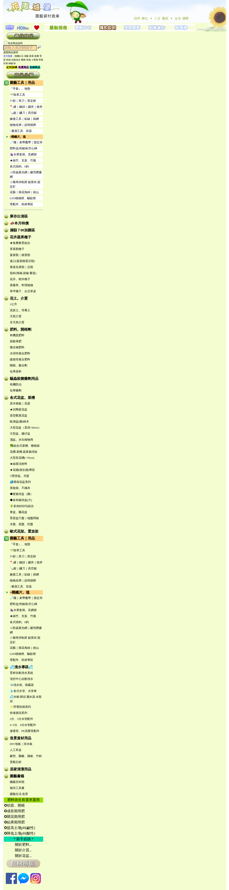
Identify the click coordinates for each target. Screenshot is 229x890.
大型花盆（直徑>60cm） (25, 427)
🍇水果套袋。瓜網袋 (23, 154)
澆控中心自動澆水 (21, 679)
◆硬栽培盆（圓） (21, 494)
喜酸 (26, 56)
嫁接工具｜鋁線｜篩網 (24, 118)
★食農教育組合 (20, 243)
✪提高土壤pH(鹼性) (19, 828)
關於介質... (23, 850)
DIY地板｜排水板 (21, 744)
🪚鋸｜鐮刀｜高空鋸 (23, 112)
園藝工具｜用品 (22, 83)
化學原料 (15, 371)
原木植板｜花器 (20, 403)
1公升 (13, 304)
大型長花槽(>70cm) (22, 457)
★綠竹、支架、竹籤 (23, 160)
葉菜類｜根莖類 (20, 255)
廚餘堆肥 (15, 341)
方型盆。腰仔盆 (20, 433)
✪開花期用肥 (14, 816)
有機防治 (15, 384)
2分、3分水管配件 (21, 719)
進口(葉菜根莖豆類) (22, 261)
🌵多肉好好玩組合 (22, 506)
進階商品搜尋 (12, 52)
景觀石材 (15, 762)
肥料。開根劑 (20, 329)
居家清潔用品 (20, 769)
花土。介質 (19, 298)
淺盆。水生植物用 (21, 439)
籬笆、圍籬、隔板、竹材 (26, 756)
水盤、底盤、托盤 (21, 524)
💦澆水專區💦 (21, 667)
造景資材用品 (20, 738)
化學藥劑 (15, 390)
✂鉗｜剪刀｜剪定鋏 (23, 100)
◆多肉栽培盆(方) (21, 500)
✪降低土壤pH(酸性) (19, 833)
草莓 (41, 60)
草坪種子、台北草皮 (23, 291)
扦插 (5, 63)
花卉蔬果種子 (20, 237)
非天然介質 (17, 322)
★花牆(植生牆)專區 (22, 469)
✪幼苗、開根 (14, 805)
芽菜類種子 (17, 249)
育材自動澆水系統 (21, 672)
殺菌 (36, 56)
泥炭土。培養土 (20, 310)
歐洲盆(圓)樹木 (19, 421)
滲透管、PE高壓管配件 (24, 731)
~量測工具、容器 (21, 131)
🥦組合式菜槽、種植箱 (25, 445)
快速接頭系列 (18, 713)
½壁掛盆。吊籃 (20, 476)
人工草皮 (15, 750)
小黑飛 (34, 60)
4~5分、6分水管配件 (23, 725)
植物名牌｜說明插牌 (23, 125)
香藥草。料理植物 (21, 285)
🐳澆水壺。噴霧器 (22, 685)
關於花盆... (23, 856)
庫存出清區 (19, 216)
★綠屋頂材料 (18, 463)
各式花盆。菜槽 (22, 398)
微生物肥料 (17, 347)
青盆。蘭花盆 (18, 512)
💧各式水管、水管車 (23, 691)
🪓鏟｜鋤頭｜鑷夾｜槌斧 (26, 106)
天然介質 (15, 316)
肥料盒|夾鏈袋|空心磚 (23, 148)
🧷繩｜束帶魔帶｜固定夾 (26, 142)
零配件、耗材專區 (21, 204)
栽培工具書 (17, 788)
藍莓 (31, 56)
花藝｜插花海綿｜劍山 (24, 192)
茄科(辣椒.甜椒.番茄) (23, 273)
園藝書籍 (17, 776)
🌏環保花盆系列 (20, 482)
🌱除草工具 (17, 94)
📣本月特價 (19, 223)
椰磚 (23, 60)
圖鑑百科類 (17, 782)
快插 (8, 60)
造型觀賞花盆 (18, 415)
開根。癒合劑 (18, 365)
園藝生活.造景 (19, 794)
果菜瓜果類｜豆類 (21, 267)
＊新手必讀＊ (23, 839)
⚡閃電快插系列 (20, 706)
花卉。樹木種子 (20, 279)
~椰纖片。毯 (18, 136)
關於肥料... (23, 844)
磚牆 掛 (12, 63)
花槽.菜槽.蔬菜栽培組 (24, 451)
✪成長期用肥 (14, 811)
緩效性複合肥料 (20, 359)
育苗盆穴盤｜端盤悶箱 (24, 518)
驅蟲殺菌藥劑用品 (24, 379)
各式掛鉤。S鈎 (19, 166)
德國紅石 (19, 56)
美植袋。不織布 (20, 488)
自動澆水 (15, 60)
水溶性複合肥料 (20, 353)
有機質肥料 (17, 335)
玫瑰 (28, 60)
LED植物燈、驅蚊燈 (23, 198)
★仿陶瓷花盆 (18, 409)
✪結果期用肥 (14, 822)
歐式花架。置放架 (24, 531)
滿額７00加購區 (22, 230)
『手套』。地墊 (20, 88)
